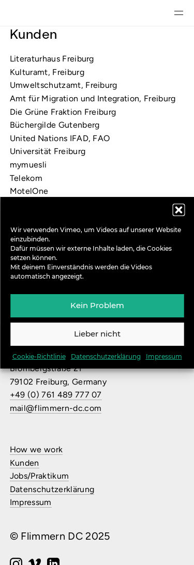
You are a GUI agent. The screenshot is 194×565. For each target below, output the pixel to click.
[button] (178, 210)
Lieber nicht (97, 334)
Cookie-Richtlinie (39, 356)
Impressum (164, 356)
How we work (36, 449)
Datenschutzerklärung (106, 356)
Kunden (24, 463)
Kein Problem (97, 305)
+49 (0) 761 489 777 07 (56, 395)
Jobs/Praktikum (39, 476)
